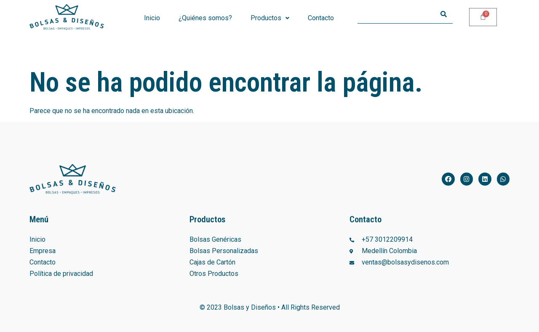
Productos (270, 18)
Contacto (321, 18)
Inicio (152, 18)
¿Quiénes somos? (205, 18)
